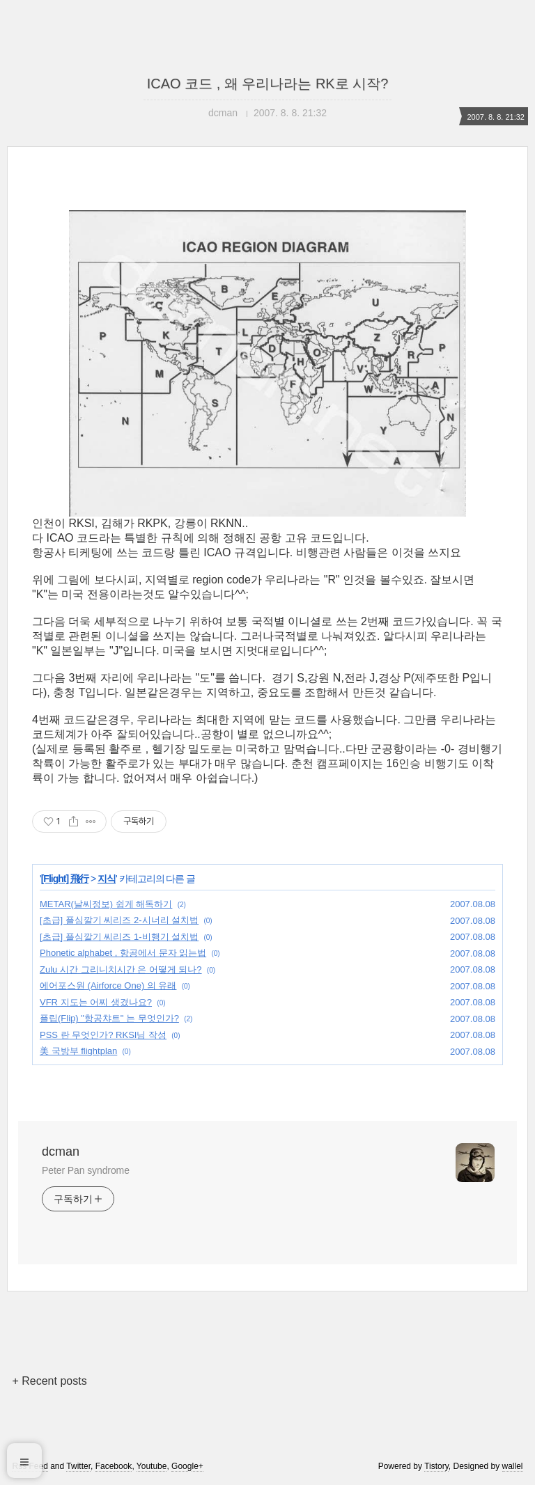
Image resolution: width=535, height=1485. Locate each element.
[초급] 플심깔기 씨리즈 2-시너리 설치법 (119, 920)
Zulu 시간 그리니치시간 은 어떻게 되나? (121, 969)
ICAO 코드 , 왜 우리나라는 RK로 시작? (268, 83)
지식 (107, 878)
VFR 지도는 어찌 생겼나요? (96, 1002)
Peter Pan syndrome (86, 1170)
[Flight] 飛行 (64, 878)
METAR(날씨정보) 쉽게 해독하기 (106, 904)
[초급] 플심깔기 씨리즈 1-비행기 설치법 (119, 937)
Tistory (436, 1466)
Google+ (187, 1466)
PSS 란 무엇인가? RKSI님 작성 (103, 1035)
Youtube (152, 1466)
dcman (60, 1151)
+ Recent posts (49, 1381)
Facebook (113, 1466)
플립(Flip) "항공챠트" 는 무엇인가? (109, 1018)
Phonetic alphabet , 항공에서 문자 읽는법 (123, 953)
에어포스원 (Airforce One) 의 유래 (108, 985)
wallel (512, 1466)
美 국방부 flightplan (78, 1051)
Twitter (78, 1466)
